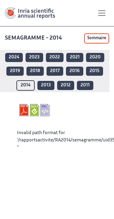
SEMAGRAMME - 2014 (34, 38)
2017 (55, 71)
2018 (35, 71)
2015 (94, 71)
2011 (85, 85)
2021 (75, 57)
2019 (15, 71)
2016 (75, 71)
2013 (46, 85)
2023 (34, 57)
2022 (55, 57)
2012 (66, 85)
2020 (95, 57)
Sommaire (96, 38)
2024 (14, 57)
